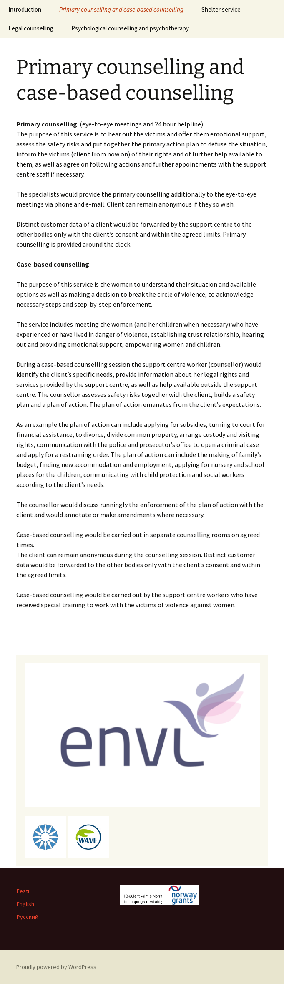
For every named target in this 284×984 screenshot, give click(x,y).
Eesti (23, 891)
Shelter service (221, 9)
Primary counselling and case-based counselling (121, 9)
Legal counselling (30, 28)
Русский (27, 917)
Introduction (24, 9)
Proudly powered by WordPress (56, 967)
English (25, 904)
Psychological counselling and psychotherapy (130, 28)
